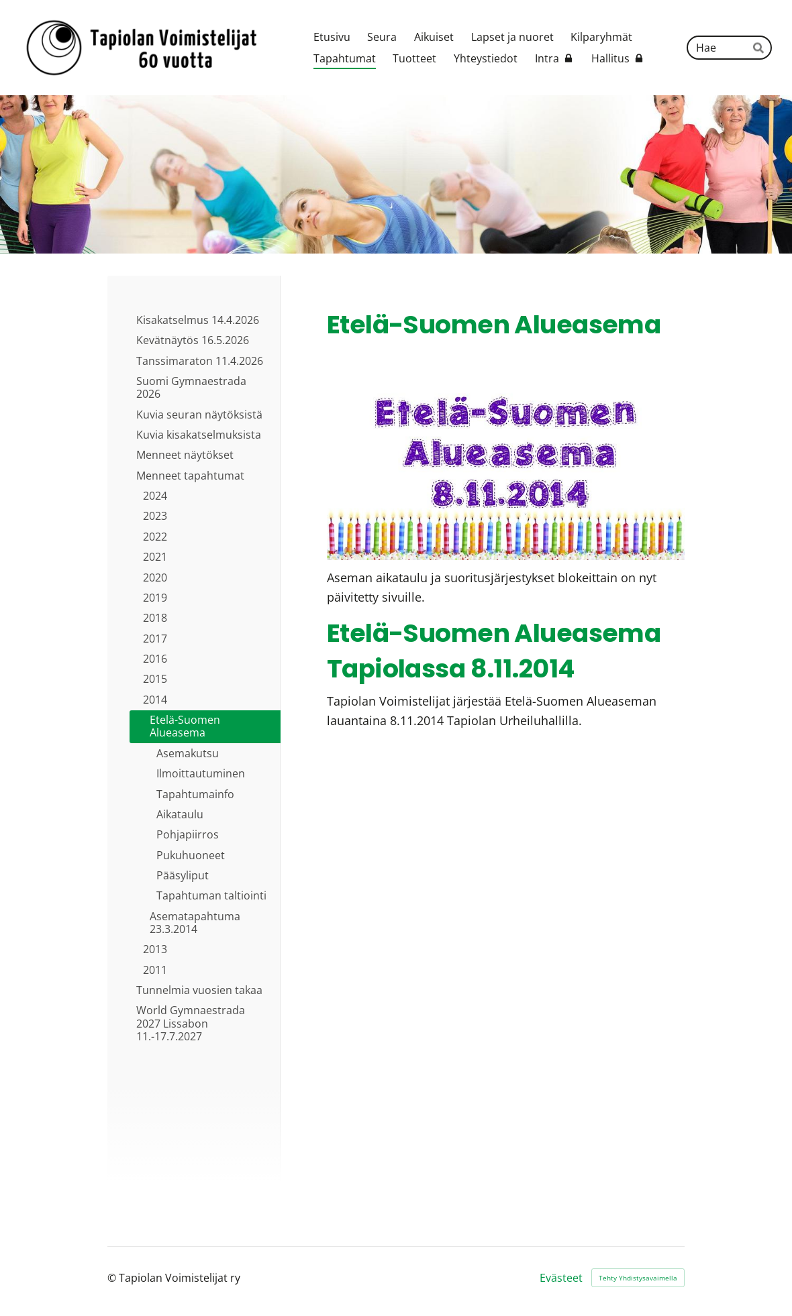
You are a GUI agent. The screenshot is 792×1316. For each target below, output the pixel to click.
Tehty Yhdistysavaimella (638, 1277)
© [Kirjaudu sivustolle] (113, 1277)
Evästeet (561, 1277)
